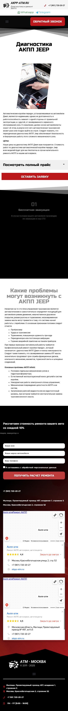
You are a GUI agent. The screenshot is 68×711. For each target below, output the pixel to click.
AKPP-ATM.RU (20, 3)
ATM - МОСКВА (33, 661)
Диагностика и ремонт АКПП (22, 7)
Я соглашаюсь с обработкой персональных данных (31, 467)
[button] (6, 21)
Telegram (43, 12)
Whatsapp (26, 12)
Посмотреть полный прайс (27, 165)
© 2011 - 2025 (27, 665)
